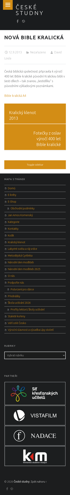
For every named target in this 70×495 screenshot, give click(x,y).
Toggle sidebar (35, 164)
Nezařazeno (38, 52)
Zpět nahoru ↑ (39, 481)
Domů (11, 188)
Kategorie (13, 221)
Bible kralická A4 (15, 95)
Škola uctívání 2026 (19, 302)
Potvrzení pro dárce (22, 289)
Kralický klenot (16, 242)
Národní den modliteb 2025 (24, 269)
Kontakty (13, 228)
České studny (21, 481)
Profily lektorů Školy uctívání (27, 309)
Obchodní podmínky (23, 208)
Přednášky (14, 296)
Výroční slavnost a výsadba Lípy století (31, 329)
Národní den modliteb (21, 262)
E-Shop (12, 201)
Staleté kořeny (16, 316)
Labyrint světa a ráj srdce (22, 248)
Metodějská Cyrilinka (20, 255)
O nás (11, 275)
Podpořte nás (16, 282)
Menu (8, 5)
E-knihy (12, 194)
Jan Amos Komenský (20, 215)
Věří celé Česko (17, 323)
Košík (11, 235)
